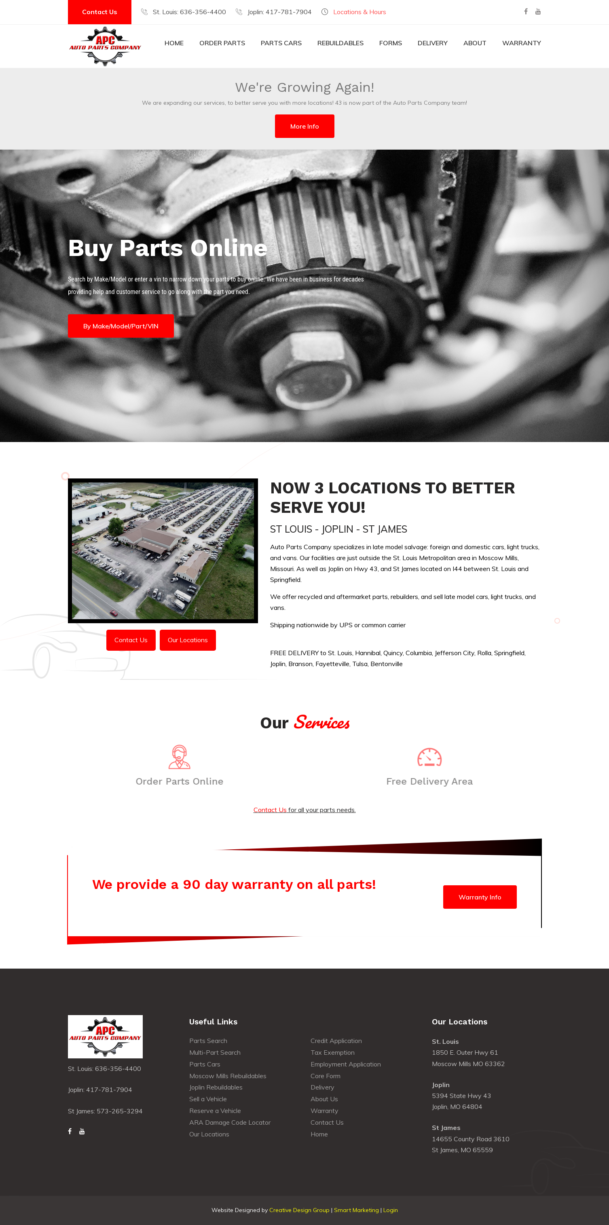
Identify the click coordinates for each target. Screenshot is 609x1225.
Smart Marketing (356, 1210)
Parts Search (208, 1041)
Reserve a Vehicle (215, 1111)
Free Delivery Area (434, 781)
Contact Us (99, 12)
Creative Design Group (299, 1210)
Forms (390, 43)
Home (174, 43)
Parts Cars (281, 43)
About (474, 43)
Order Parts (222, 43)
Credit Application (336, 1041)
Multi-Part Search (215, 1052)
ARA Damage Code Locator (230, 1122)
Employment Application (346, 1064)
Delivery (433, 43)
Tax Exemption (333, 1052)
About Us (324, 1099)
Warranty (521, 43)
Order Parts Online (175, 781)
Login (390, 1210)
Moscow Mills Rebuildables (227, 1076)
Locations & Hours (359, 12)
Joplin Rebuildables (216, 1087)
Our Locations (188, 640)
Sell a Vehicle (208, 1099)
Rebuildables (340, 43)
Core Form (325, 1076)
